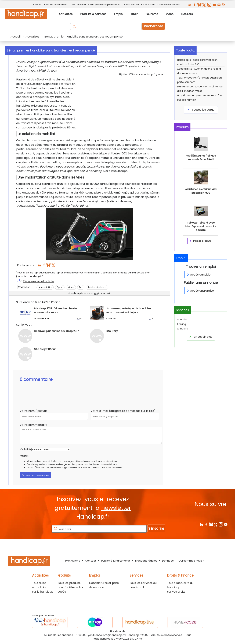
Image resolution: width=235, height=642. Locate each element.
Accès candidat (199, 274)
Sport (60, 287)
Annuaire (182, 328)
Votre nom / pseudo (34, 411)
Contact (90, 560)
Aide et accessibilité (56, 4)
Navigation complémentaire (105, 4)
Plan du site (149, 4)
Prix (80, 287)
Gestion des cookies (169, 4)
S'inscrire (156, 528)
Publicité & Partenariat (115, 560)
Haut (188, 635)
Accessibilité (45, 287)
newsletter (116, 508)
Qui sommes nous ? (191, 560)
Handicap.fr (134, 635)
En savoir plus (200, 337)
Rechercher (153, 26)
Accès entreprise (200, 290)
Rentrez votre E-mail (37, 529)
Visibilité (25, 449)
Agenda (182, 319)
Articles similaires (97, 287)
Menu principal (78, 4)
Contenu (37, 4)
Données (168, 560)
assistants (111, 464)
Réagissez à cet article (38, 281)
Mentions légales (146, 560)
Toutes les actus (200, 109)
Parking (181, 324)
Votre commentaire (33, 425)
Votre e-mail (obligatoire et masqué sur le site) (123, 411)
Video (71, 287)
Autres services (131, 4)
